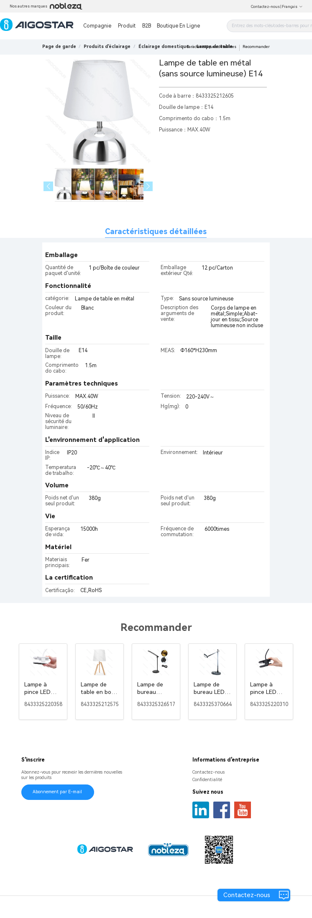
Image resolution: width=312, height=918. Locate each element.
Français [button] (292, 7)
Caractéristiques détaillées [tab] (156, 231)
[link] (107, 46)
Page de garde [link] (59, 46)
